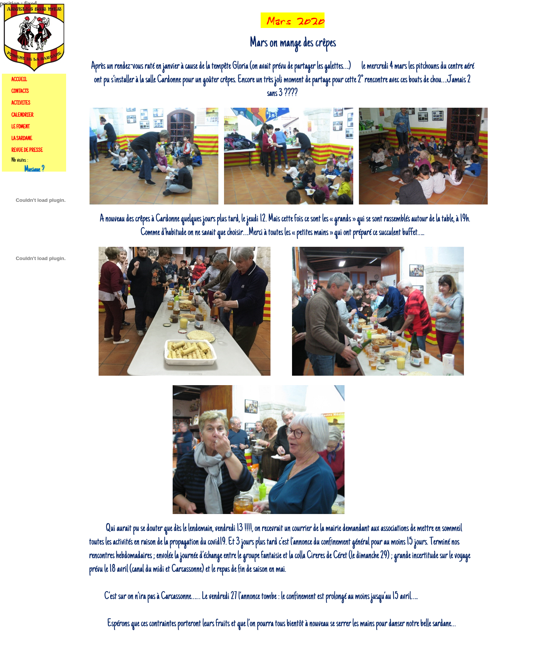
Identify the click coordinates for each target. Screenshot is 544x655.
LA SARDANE (21, 138)
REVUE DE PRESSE (27, 150)
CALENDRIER (22, 115)
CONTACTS (20, 91)
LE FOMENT (20, 127)
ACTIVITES (20, 103)
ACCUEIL (19, 80)
